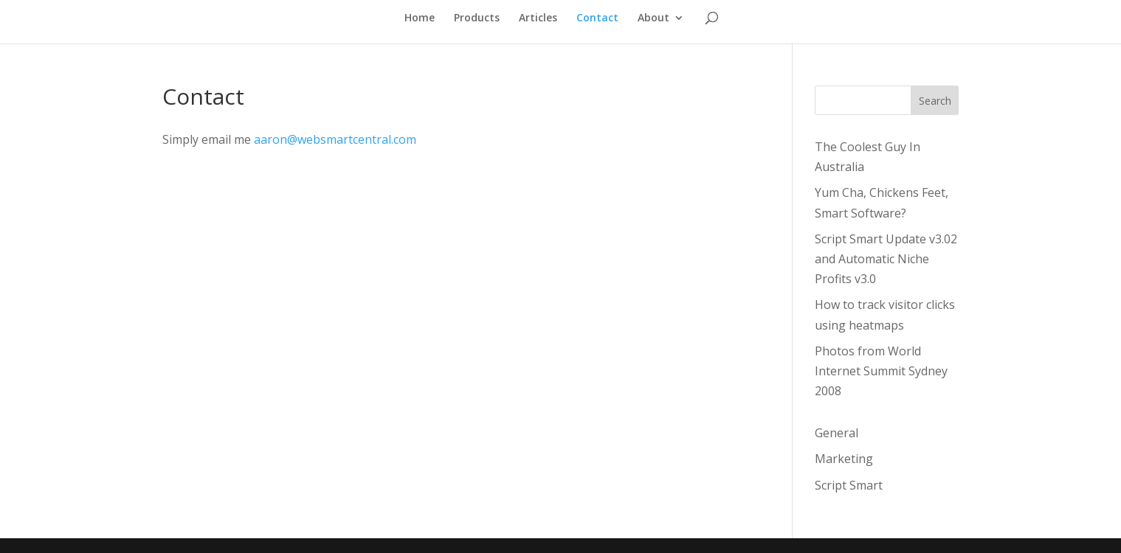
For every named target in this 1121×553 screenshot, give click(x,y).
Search (935, 101)
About (653, 18)
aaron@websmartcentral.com (335, 139)
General (836, 433)
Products (477, 18)
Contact (597, 18)
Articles (538, 18)
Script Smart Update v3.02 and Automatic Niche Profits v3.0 (886, 259)
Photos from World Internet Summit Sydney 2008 (881, 371)
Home (419, 18)
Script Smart (849, 485)
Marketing (844, 459)
